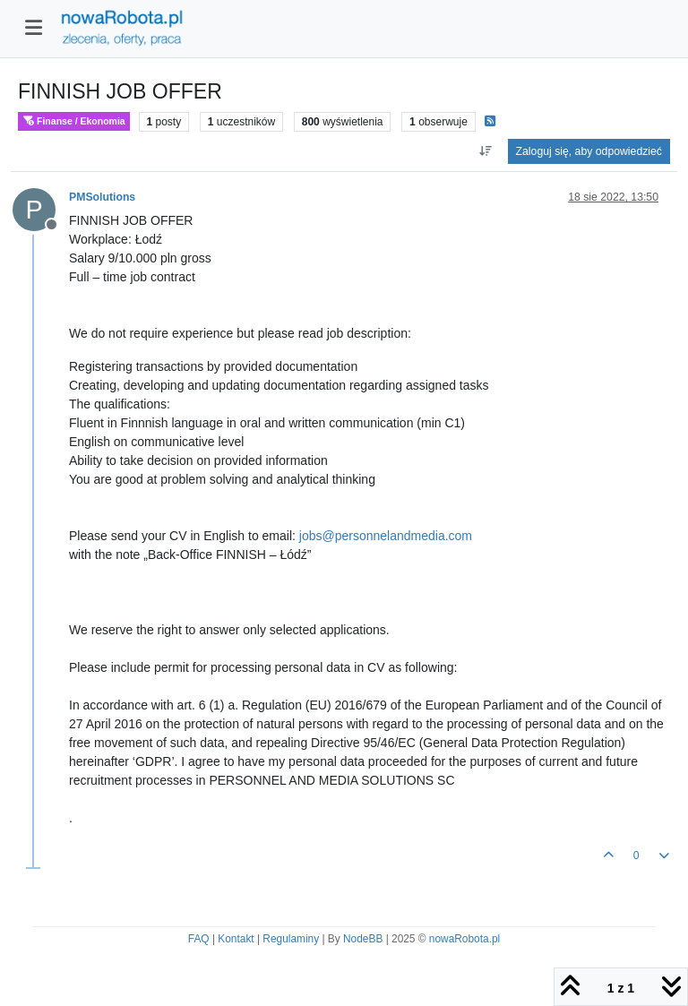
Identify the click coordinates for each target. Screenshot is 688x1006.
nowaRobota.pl (464, 939)
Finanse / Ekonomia (73, 121)
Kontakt (236, 939)
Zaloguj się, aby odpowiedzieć (589, 151)
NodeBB (363, 939)
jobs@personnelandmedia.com (385, 536)
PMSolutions (102, 197)
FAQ (199, 939)
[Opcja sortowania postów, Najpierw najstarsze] (485, 151)
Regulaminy (290, 939)
